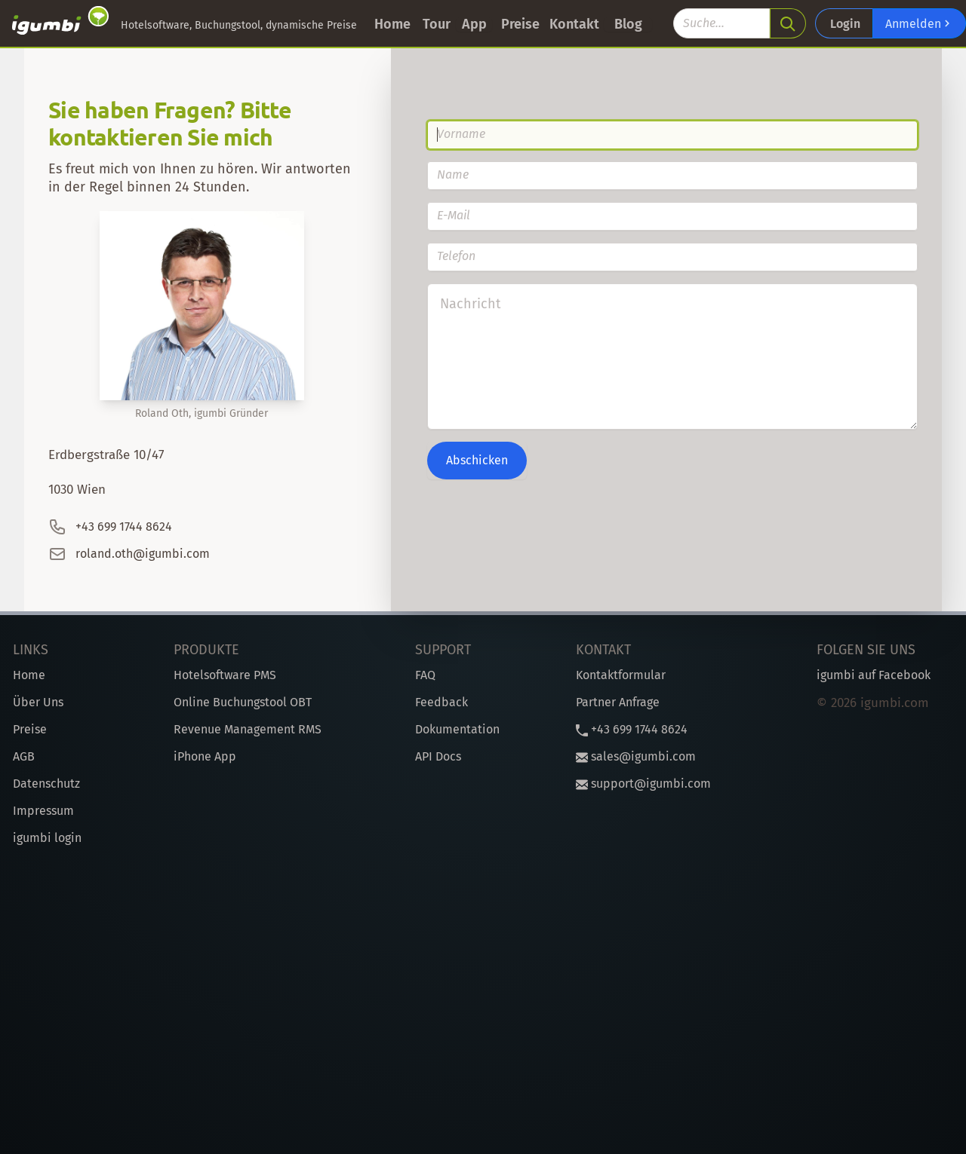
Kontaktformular (621, 675)
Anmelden (919, 23)
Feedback (441, 702)
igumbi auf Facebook (874, 675)
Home (392, 24)
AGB (24, 756)
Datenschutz (46, 783)
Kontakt (574, 24)
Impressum (43, 811)
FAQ (425, 675)
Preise (520, 24)
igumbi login (47, 838)
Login (845, 24)
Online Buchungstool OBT (243, 702)
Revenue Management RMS (247, 729)
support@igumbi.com (643, 783)
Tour (437, 24)
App (474, 24)
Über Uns (38, 702)
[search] (788, 23)
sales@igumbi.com (636, 756)
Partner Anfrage (618, 702)
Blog (628, 24)
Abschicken (477, 460)
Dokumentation (457, 729)
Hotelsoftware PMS (225, 675)
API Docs (438, 756)
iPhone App (205, 756)
